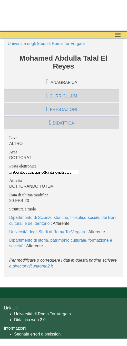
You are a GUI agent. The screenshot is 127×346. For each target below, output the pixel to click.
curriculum (61, 95)
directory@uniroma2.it (33, 266)
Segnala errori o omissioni (38, 334)
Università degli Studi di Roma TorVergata (47, 232)
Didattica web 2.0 (30, 320)
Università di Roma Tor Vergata (42, 314)
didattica (61, 122)
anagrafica (61, 82)
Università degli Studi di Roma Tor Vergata (46, 43)
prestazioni (61, 109)
